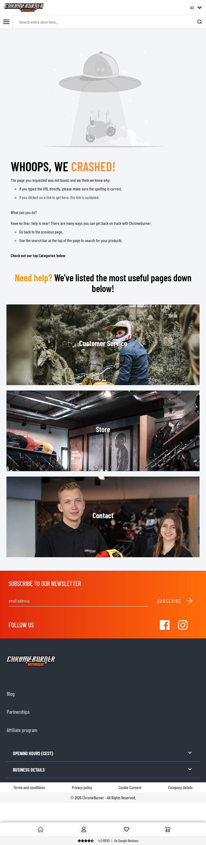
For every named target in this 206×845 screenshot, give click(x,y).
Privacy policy (82, 787)
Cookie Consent (130, 787)
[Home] (167, 829)
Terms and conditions (29, 787)
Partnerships (18, 711)
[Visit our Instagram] (183, 625)
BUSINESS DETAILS (103, 769)
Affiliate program (22, 730)
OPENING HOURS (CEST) (103, 753)
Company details (180, 787)
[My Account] (84, 829)
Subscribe (175, 601)
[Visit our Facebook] (165, 625)
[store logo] (24, 7)
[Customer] (40, 829)
